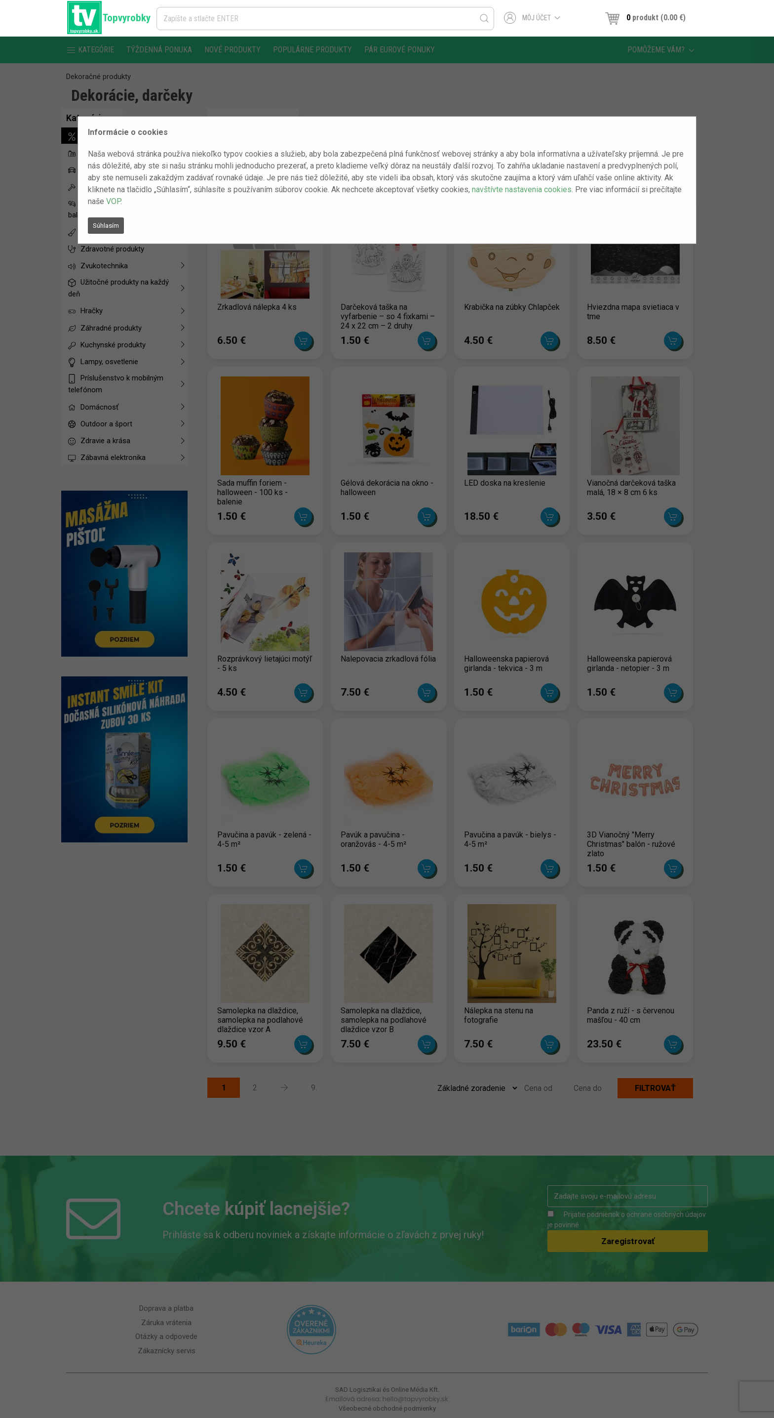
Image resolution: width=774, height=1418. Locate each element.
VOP (113, 201)
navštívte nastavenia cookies (522, 189)
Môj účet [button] (532, 18)
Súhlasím (106, 225)
